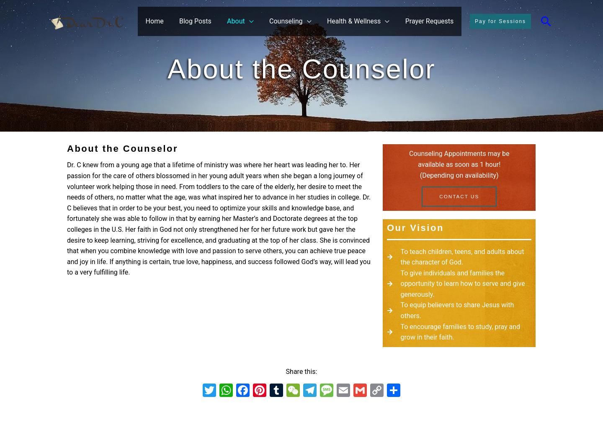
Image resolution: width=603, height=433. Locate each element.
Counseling (291, 21)
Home (167, 21)
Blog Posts (205, 21)
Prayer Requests (430, 21)
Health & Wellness (357, 21)
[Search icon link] (546, 21)
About (244, 21)
